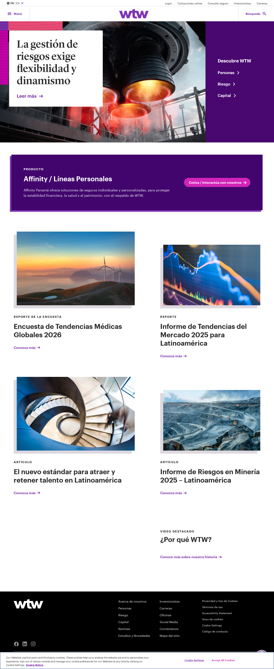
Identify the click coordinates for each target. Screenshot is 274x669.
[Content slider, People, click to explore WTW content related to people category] (240, 72)
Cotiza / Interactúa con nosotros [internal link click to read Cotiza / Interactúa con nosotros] (218, 182)
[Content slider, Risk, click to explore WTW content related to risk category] (240, 84)
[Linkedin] (25, 644)
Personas (124, 608)
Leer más (30, 96)
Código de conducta (215, 631)
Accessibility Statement (217, 613)
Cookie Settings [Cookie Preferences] (212, 625)
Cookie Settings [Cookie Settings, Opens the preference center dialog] (194, 660)
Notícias (124, 629)
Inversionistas (242, 3)
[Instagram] (33, 644)
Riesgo (123, 615)
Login (168, 3)
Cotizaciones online (190, 3)
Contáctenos (169, 629)
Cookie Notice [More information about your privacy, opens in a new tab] (34, 665)
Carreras (262, 3)
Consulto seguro (218, 3)
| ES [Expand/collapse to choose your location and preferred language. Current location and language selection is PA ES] (16, 3)
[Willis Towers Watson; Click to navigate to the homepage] (134, 13)
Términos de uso (212, 607)
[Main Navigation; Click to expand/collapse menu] (14, 13)
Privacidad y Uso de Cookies (220, 601)
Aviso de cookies (212, 619)
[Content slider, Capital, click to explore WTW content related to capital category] (240, 95)
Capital (123, 622)
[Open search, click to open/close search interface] (256, 13)
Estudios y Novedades (134, 635)
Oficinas (165, 615)
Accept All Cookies (223, 660)
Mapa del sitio (170, 635)
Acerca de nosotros (132, 601)
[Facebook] (16, 644)
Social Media (169, 622)
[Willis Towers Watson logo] (28, 604)
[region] (137, 660)
